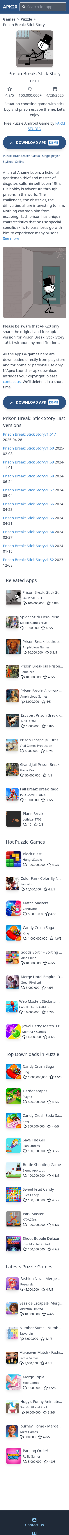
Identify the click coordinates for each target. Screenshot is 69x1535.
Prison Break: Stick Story (34, 73)
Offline (19, 162)
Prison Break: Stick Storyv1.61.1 (30, 434)
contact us (12, 381)
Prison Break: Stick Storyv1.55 (28, 517)
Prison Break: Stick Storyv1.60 (28, 448)
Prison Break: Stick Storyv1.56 (28, 503)
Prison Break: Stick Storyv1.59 (28, 462)
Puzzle (26, 19)
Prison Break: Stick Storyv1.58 (28, 476)
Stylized (8, 162)
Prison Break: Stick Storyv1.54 (28, 531)
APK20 (10, 6)
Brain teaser (21, 156)
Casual (36, 156)
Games (9, 19)
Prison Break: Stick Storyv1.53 (28, 545)
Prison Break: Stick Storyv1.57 (28, 490)
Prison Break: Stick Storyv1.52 (28, 559)
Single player (51, 156)
